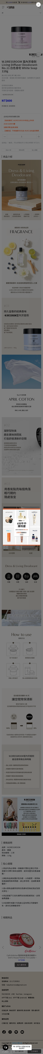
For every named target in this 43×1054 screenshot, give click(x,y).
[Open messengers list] (5, 1047)
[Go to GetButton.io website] (5, 1051)
